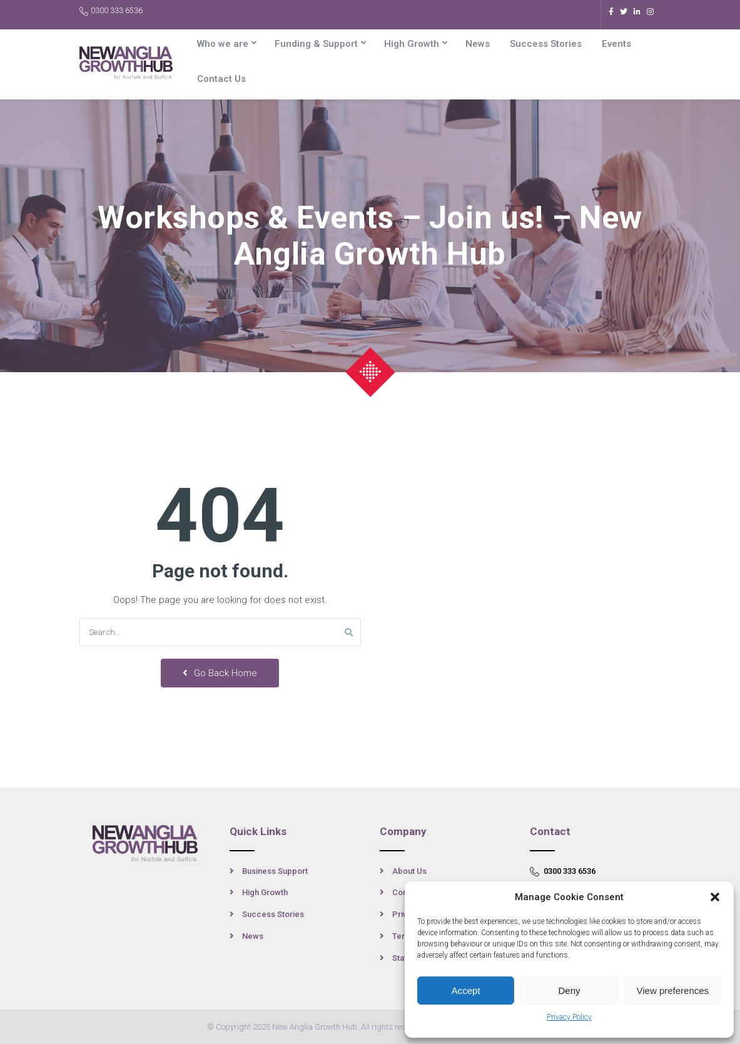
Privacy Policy (569, 1017)
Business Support (275, 871)
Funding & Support (316, 43)
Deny (569, 990)
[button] (715, 897)
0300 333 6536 (111, 11)
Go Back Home (220, 673)
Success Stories (546, 43)
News (477, 43)
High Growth (411, 43)
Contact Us (221, 78)
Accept (466, 990)
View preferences (673, 990)
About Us (409, 871)
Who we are (222, 43)
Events (616, 43)
